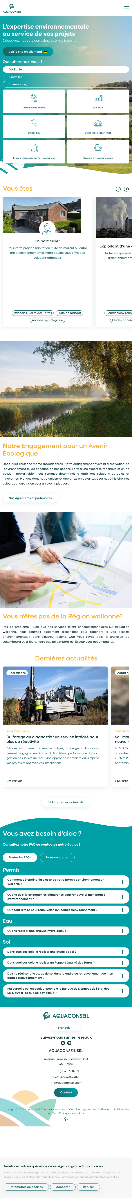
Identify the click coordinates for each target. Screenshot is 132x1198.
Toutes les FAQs (20, 857)
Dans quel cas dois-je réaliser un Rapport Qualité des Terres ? (51, 962)
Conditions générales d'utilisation (88, 1109)
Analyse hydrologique (47, 320)
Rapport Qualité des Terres (33, 313)
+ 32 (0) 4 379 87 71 (66, 1071)
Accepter (63, 1187)
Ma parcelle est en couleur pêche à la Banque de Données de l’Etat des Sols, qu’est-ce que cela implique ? (58, 991)
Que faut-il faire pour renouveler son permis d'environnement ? (52, 910)
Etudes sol (98, 108)
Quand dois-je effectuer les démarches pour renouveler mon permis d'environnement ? (56, 897)
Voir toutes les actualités (66, 802)
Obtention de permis (34, 108)
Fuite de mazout (69, 313)
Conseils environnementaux (98, 158)
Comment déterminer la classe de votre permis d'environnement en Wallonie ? (55, 882)
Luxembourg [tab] (18, 84)
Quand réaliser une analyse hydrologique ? (37, 931)
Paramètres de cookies (26, 1187)
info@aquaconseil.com (66, 1083)
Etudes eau (34, 133)
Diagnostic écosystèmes (98, 133)
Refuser (88, 1187)
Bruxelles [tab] (15, 77)
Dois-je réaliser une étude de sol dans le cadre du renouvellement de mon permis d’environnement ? (60, 975)
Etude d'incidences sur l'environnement (34, 158)
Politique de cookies (70, 1113)
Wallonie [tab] (15, 69)
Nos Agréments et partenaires (30, 498)
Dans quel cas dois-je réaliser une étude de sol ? (41, 952)
